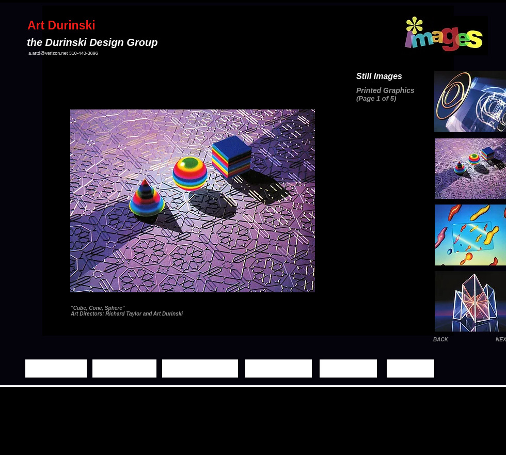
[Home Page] (56, 368)
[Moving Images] (200, 368)
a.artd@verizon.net (48, 53)
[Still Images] (124, 368)
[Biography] (348, 368)
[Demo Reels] (278, 368)
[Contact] (410, 368)
